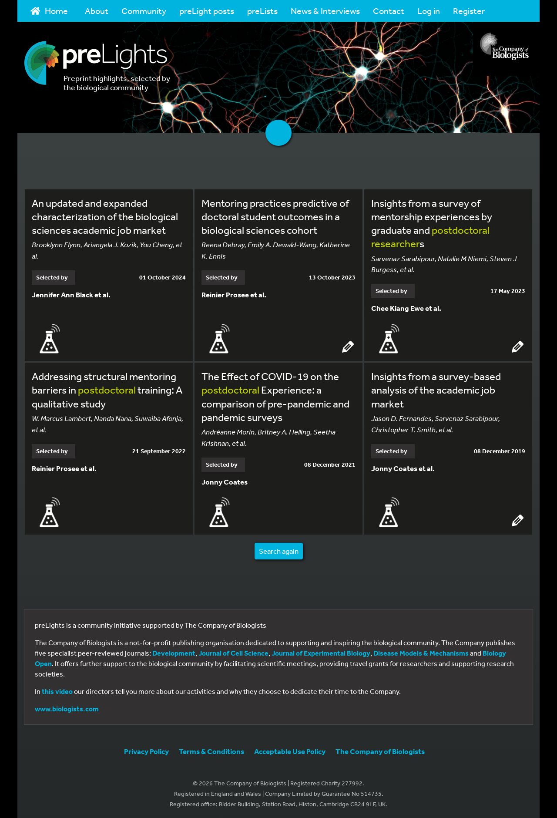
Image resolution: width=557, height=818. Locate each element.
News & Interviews (325, 11)
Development (173, 651)
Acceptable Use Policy (289, 749)
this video (57, 689)
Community (143, 11)
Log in (428, 11)
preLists (262, 11)
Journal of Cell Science (233, 651)
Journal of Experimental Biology (321, 651)
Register (469, 11)
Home (49, 11)
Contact (388, 11)
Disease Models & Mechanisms (421, 651)
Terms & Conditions (211, 749)
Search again (279, 549)
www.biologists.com (67, 707)
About (96, 11)
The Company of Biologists (380, 749)
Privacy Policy (146, 749)
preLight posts (206, 11)
